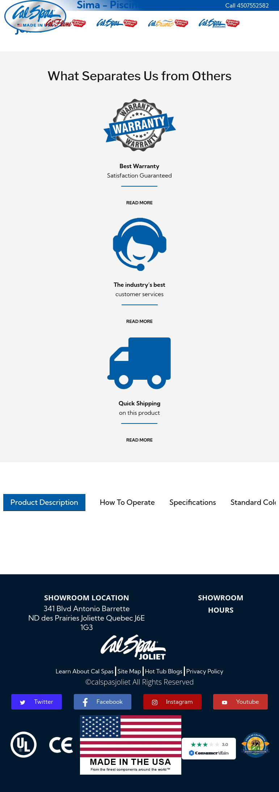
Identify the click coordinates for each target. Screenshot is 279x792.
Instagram (172, 702)
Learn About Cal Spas (85, 671)
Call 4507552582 (247, 5)
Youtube (240, 701)
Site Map (129, 671)
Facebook (103, 702)
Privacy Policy (205, 671)
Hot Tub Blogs (163, 671)
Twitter (36, 701)
